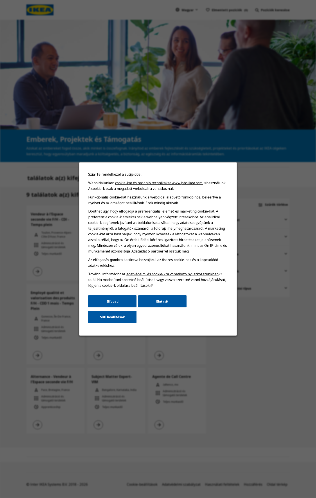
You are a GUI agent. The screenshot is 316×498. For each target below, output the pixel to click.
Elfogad (112, 301)
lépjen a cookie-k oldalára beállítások (119, 285)
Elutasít (162, 301)
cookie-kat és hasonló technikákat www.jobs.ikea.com (159, 182)
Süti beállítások (112, 317)
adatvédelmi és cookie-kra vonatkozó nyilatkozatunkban (172, 274)
